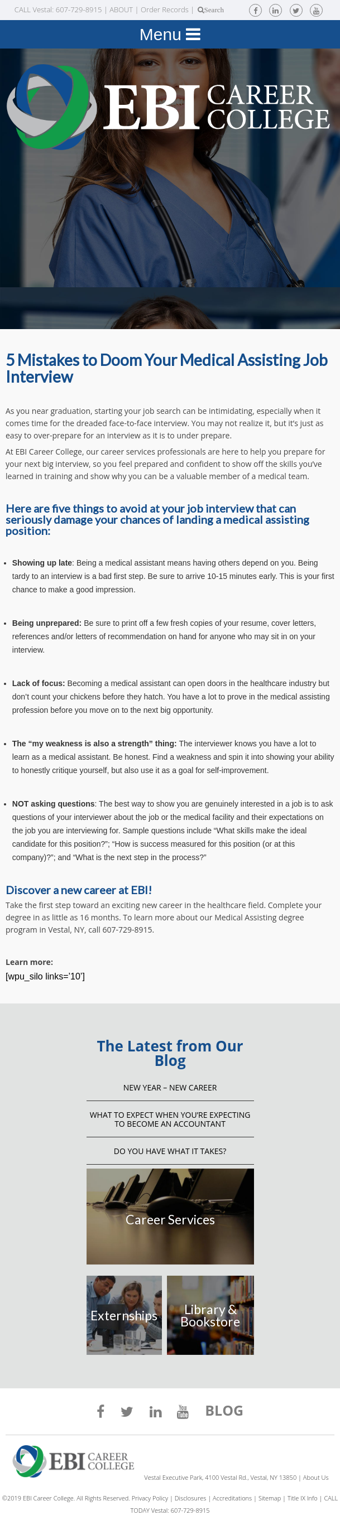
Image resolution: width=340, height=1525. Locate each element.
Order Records (165, 9)
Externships (123, 1315)
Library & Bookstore (210, 1315)
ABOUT (121, 9)
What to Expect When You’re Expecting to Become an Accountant (170, 1119)
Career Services (170, 1219)
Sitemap (269, 1498)
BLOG (224, 1412)
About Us (316, 1477)
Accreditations (232, 1498)
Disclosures (191, 1498)
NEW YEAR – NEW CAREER (170, 1087)
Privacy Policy (150, 1498)
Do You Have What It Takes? (170, 1151)
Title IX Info (303, 1498)
